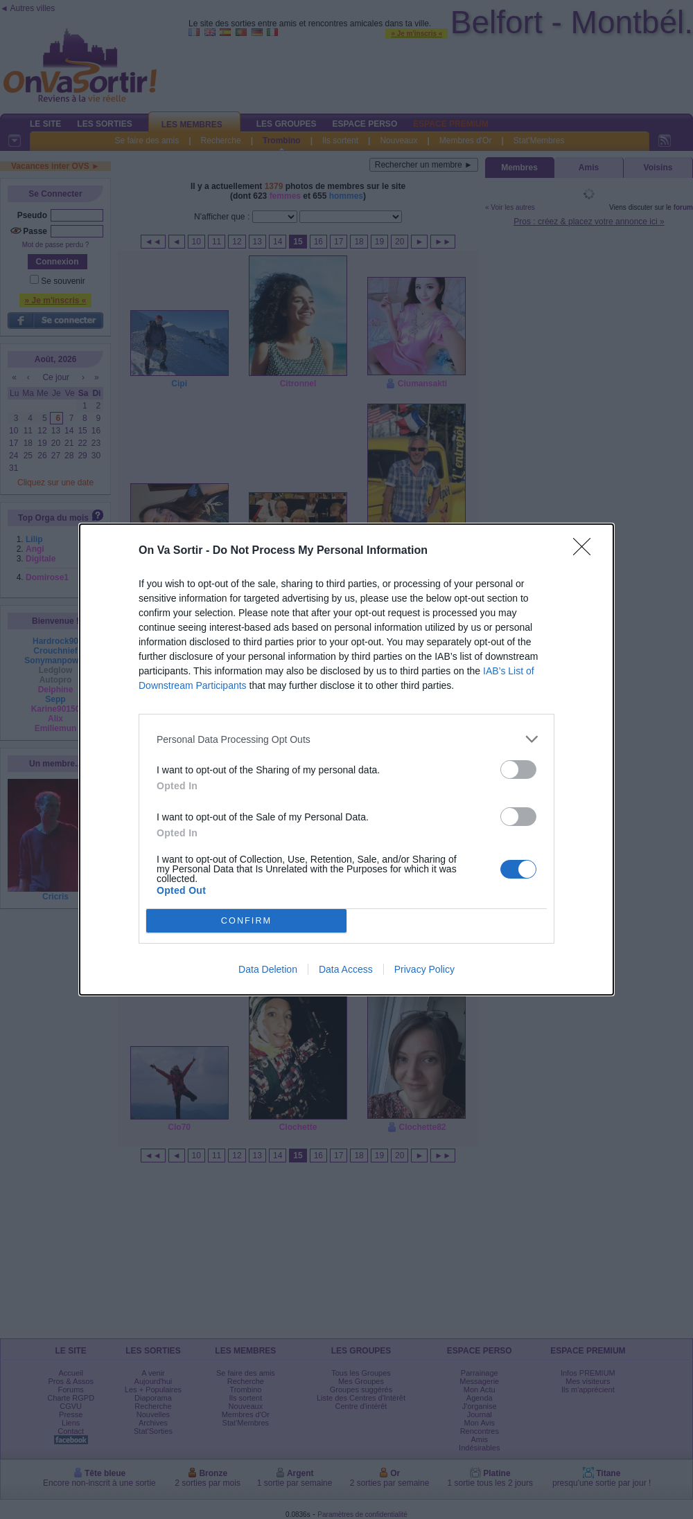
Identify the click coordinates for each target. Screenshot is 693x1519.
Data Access (346, 969)
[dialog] (346, 759)
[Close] (586, 551)
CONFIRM (246, 921)
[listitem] (346, 739)
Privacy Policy (424, 969)
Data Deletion (267, 969)
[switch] (518, 769)
